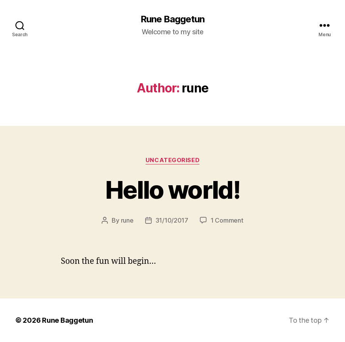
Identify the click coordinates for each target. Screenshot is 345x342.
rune (127, 220)
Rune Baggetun (172, 19)
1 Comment (227, 220)
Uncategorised (172, 160)
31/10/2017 (172, 220)
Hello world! (172, 190)
